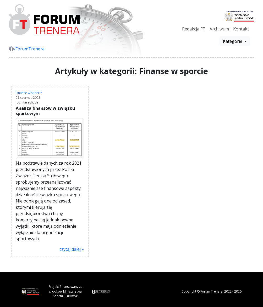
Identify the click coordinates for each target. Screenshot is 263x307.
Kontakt (241, 29)
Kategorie (233, 41)
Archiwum (219, 29)
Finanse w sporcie (29, 93)
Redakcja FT (193, 29)
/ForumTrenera (27, 49)
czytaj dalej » (71, 249)
